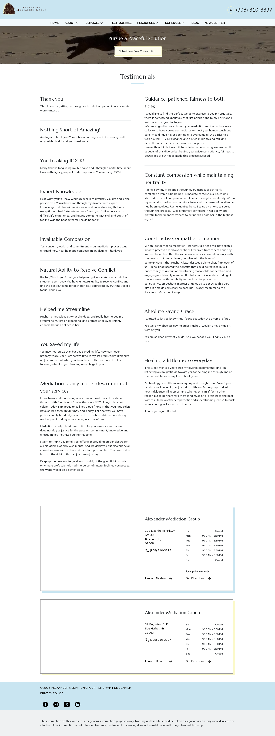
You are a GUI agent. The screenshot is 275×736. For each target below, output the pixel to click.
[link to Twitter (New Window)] (67, 704)
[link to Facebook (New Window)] (45, 704)
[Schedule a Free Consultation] (137, 51)
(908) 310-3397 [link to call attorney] (158, 550)
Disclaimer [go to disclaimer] (122, 687)
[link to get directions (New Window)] (163, 538)
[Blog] (195, 22)
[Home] (54, 22)
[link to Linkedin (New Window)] (77, 704)
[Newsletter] (214, 22)
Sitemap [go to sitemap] (104, 687)
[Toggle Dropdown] (78, 23)
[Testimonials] (121, 22)
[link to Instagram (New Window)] (56, 704)
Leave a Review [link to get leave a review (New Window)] (159, 579)
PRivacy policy (51, 693)
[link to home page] (24, 9)
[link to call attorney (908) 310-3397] (249, 9)
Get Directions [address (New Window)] (199, 579)
